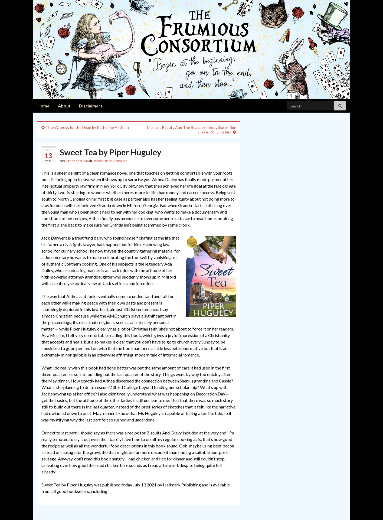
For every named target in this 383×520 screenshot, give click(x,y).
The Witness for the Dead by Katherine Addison (88, 127)
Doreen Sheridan (76, 161)
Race (108, 161)
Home (43, 105)
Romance (120, 161)
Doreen (98, 161)
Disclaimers (91, 105)
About (64, 105)
